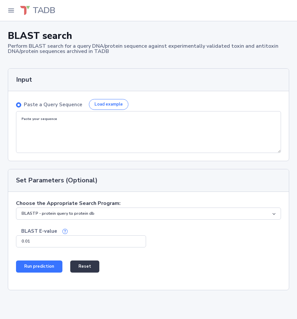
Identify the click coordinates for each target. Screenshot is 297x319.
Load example (108, 104)
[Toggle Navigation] (11, 10)
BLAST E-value (39, 231)
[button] (65, 231)
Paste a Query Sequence (53, 104)
